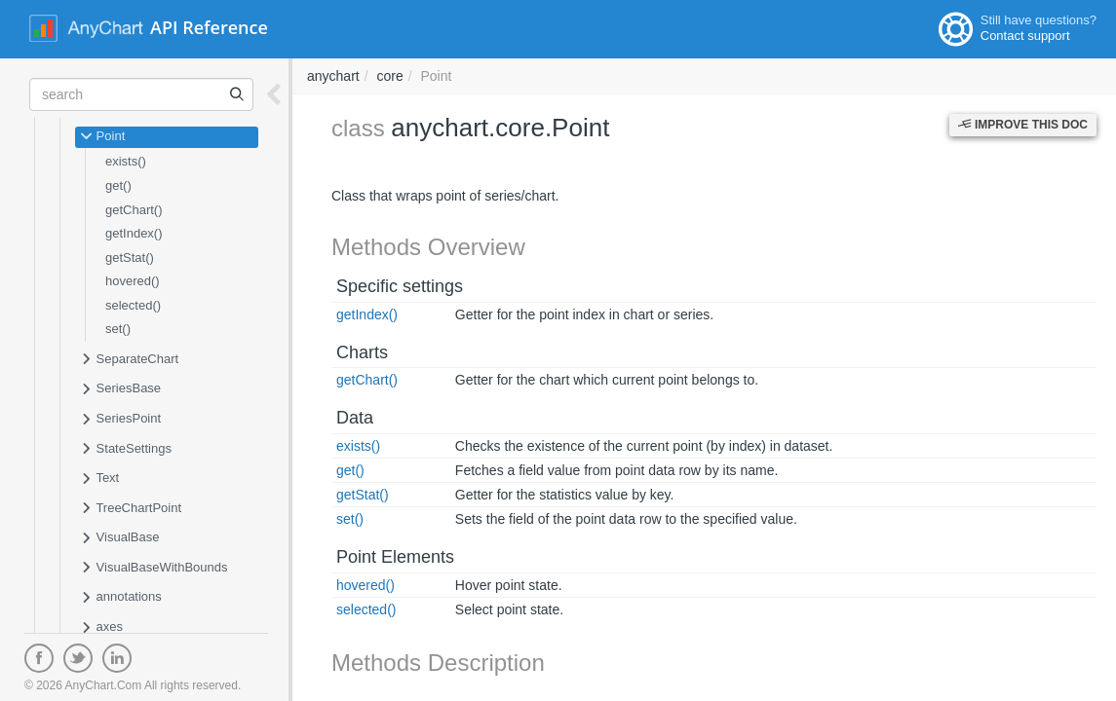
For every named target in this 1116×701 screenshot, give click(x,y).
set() (118, 328)
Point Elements (395, 557)
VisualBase (119, 538)
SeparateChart (129, 360)
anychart (333, 76)
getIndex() (134, 233)
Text (99, 479)
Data (354, 417)
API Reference (209, 27)
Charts (362, 352)
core (389, 76)
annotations (121, 598)
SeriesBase (120, 389)
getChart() (134, 210)
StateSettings (126, 450)
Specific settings (399, 286)
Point (102, 137)
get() (118, 185)
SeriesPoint (120, 419)
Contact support (1025, 35)
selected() (133, 305)
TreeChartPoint (130, 509)
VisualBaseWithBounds (154, 568)
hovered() (132, 281)
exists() (125, 161)
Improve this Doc (1023, 124)
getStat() (129, 257)
